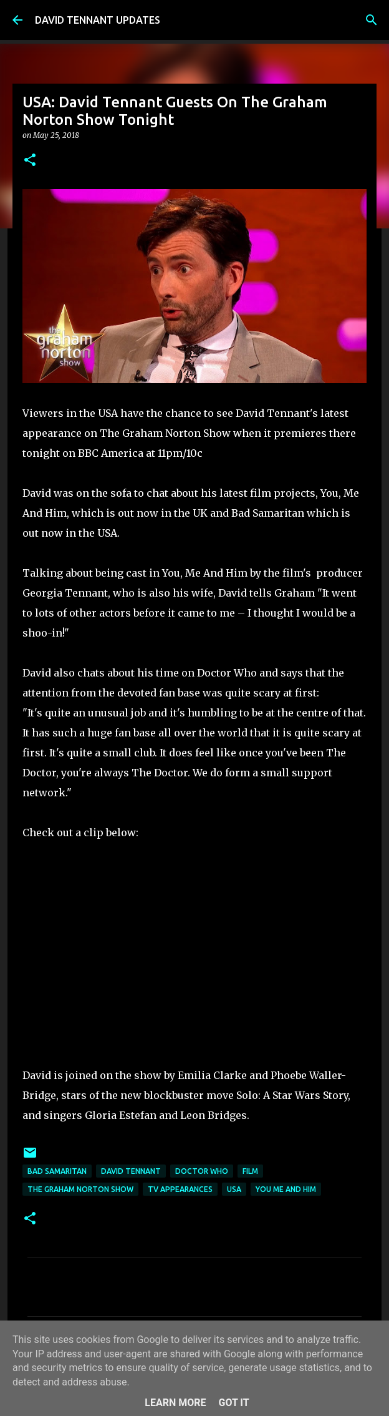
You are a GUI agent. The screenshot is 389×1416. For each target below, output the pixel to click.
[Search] (371, 20)
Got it (233, 1403)
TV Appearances (180, 1189)
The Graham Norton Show (80, 1189)
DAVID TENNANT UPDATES (97, 20)
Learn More (175, 1403)
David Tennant (131, 1171)
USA (234, 1189)
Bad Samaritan (57, 1171)
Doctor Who (201, 1171)
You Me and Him (286, 1189)
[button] (29, 160)
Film (250, 1171)
